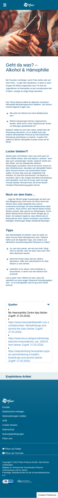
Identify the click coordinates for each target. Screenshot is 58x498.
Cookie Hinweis (9, 425)
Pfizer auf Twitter (11, 449)
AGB (4, 420)
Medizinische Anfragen (13, 411)
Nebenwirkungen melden (14, 416)
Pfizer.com (7, 438)
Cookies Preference (47, 495)
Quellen (12, 304)
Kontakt (6, 407)
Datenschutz (8, 429)
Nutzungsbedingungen (13, 434)
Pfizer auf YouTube (13, 453)
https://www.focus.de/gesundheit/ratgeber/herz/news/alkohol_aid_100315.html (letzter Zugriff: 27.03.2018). (28, 341)
